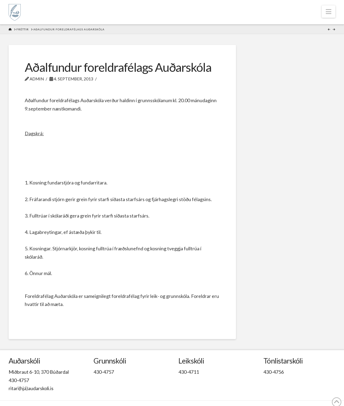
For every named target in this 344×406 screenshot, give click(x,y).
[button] (328, 11)
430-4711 (188, 372)
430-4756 (273, 372)
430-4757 (19, 380)
